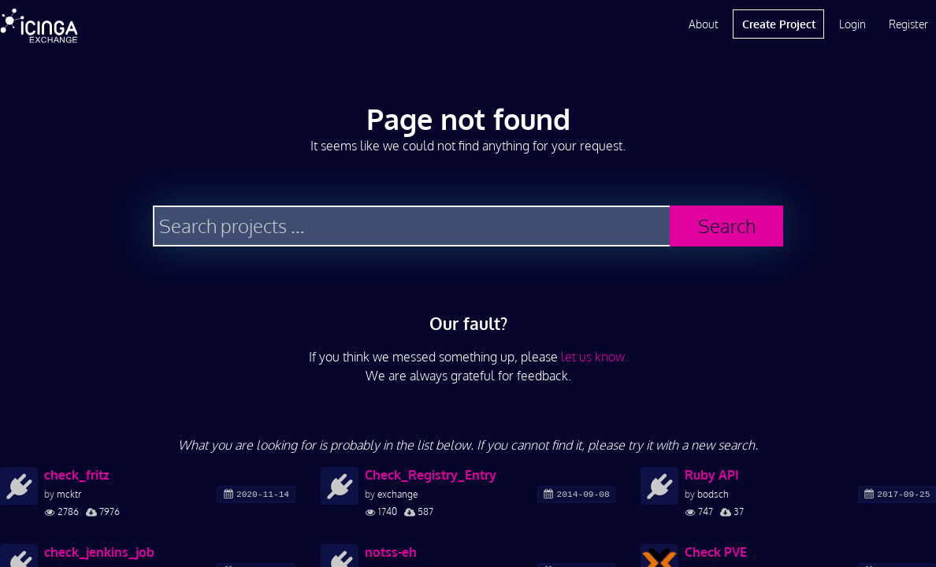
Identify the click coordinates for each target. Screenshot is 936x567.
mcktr (69, 494)
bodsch (713, 494)
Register (908, 24)
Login (852, 24)
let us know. (594, 357)
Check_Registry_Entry (430, 475)
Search (727, 225)
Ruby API (712, 475)
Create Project (778, 24)
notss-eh (391, 552)
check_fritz (77, 475)
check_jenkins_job (99, 552)
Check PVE (716, 552)
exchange (397, 494)
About (704, 24)
